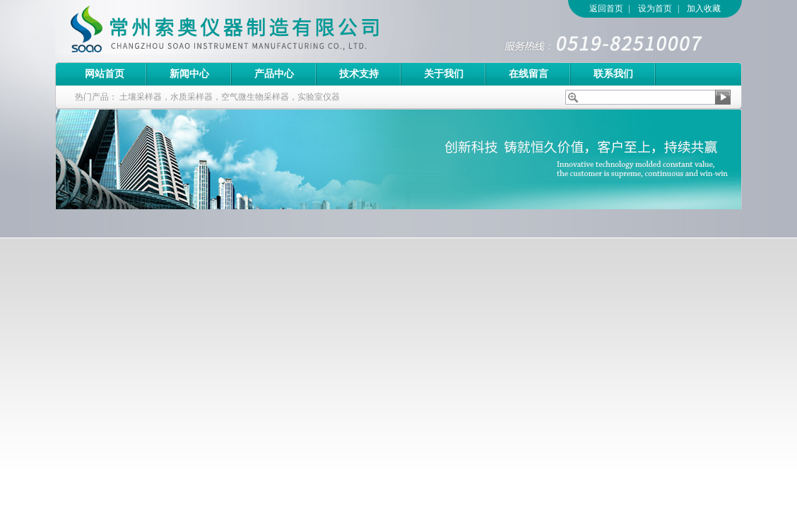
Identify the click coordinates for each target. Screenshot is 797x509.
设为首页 (655, 8)
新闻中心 (189, 74)
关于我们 (444, 74)
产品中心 (274, 74)
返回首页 (606, 8)
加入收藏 (704, 8)
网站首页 (104, 74)
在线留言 (528, 74)
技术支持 (359, 74)
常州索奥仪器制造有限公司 (249, 31)
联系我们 (613, 74)
